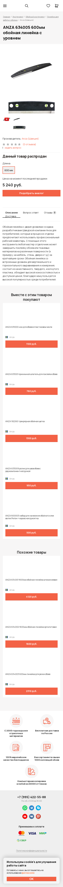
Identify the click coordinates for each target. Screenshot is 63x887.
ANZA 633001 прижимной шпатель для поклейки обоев (31, 374)
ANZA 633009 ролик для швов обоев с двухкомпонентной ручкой (23, 470)
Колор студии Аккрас (13, 6)
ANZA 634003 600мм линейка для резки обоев (27, 674)
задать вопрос (13, 147)
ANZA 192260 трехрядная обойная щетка (25, 421)
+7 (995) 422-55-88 (31, 797)
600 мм (9, 170)
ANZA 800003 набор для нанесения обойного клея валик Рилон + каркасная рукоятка (29, 517)
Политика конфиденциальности (31, 850)
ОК (31, 879)
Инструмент (18, 16)
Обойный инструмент (35, 16)
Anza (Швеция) (30, 138)
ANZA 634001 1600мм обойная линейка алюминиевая (31, 580)
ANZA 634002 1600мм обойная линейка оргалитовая (31, 627)
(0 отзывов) (29, 144)
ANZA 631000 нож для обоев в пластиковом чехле (28, 327)
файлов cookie (28, 872)
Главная (6, 16)
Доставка (10, 216)
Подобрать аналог (31, 193)
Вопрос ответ (31, 212)
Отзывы (50, 212)
